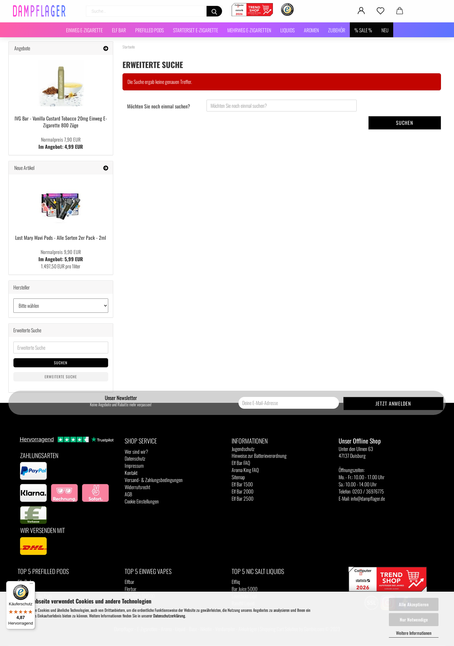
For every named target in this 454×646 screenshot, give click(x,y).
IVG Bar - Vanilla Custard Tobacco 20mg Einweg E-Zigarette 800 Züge (61, 122)
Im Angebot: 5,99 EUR (60, 255)
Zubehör (336, 30)
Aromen (311, 30)
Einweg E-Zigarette (84, 30)
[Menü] (31, 585)
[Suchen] (214, 11)
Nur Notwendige (414, 619)
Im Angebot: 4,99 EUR (60, 143)
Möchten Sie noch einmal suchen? (158, 106)
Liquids (287, 30)
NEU (385, 30)
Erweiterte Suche (61, 376)
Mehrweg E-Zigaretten (249, 30)
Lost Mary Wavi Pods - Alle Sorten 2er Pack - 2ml (60, 237)
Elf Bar (119, 30)
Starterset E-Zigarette (195, 30)
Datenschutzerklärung (169, 615)
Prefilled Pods (149, 30)
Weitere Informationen (413, 633)
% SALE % (363, 30)
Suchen (404, 122)
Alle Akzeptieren (414, 604)
